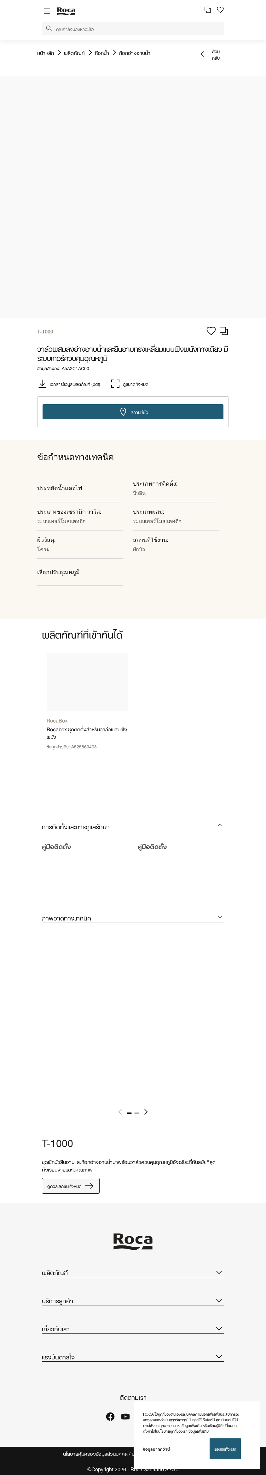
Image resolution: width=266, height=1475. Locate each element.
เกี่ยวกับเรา (133, 1328)
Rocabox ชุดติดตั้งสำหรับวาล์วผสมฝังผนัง (87, 732)
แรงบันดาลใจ (133, 1356)
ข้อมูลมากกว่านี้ (156, 1449)
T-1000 (57, 1141)
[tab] (133, 826)
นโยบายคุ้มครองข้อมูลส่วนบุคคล (95, 1453)
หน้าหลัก (45, 52)
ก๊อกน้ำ (102, 52)
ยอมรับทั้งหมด (225, 1448)
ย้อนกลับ (216, 54)
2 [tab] (136, 1113)
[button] (49, 29)
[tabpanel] (87, 706)
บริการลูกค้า (133, 1300)
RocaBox (57, 720)
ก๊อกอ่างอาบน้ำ (134, 52)
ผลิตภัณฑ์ (74, 52)
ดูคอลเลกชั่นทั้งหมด (70, 1186)
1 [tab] (129, 1113)
